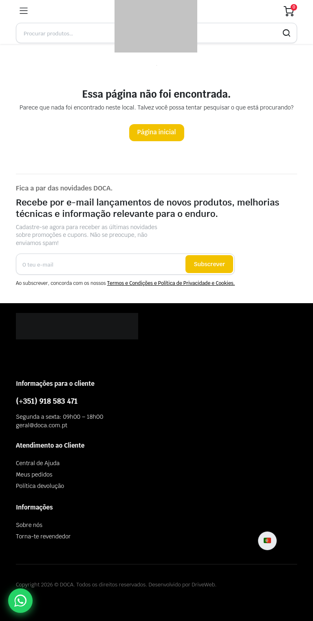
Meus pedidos (34, 474)
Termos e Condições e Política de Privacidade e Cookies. (171, 283)
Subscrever (209, 264)
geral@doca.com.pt (41, 425)
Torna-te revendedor (43, 536)
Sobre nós (29, 525)
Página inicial (156, 132)
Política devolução (40, 486)
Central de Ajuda (38, 463)
